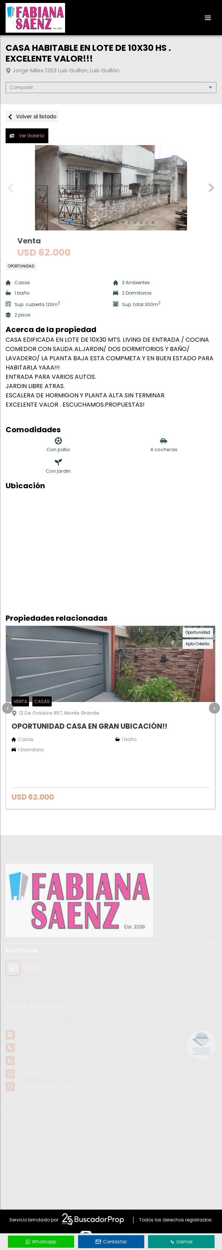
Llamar (181, 1241)
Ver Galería (27, 135)
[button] (211, 187)
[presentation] (7, 707)
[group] (111, 187)
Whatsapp (41, 1241)
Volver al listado (32, 116)
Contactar (111, 1241)
